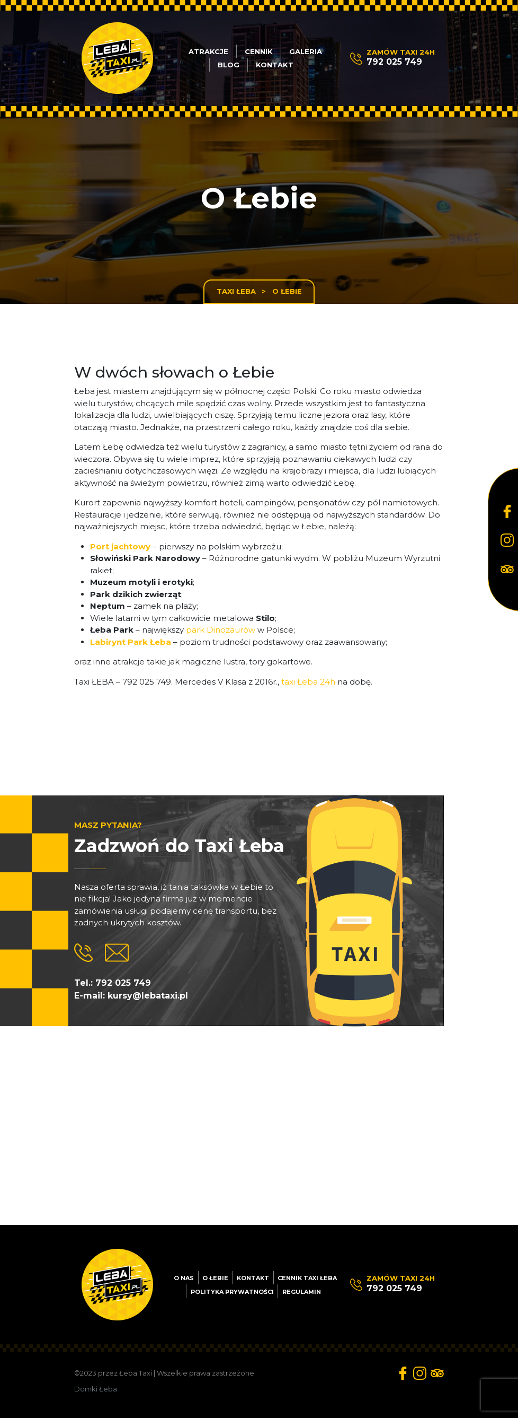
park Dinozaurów (220, 630)
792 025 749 (394, 62)
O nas (184, 1278)
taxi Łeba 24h (308, 682)
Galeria (305, 51)
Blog (228, 64)
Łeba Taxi (135, 1373)
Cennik (259, 51)
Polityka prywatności (232, 1292)
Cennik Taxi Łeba (307, 1278)
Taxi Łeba (236, 291)
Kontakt (274, 64)
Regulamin (301, 1292)
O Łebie (215, 1278)
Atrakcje (208, 51)
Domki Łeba (95, 1389)
